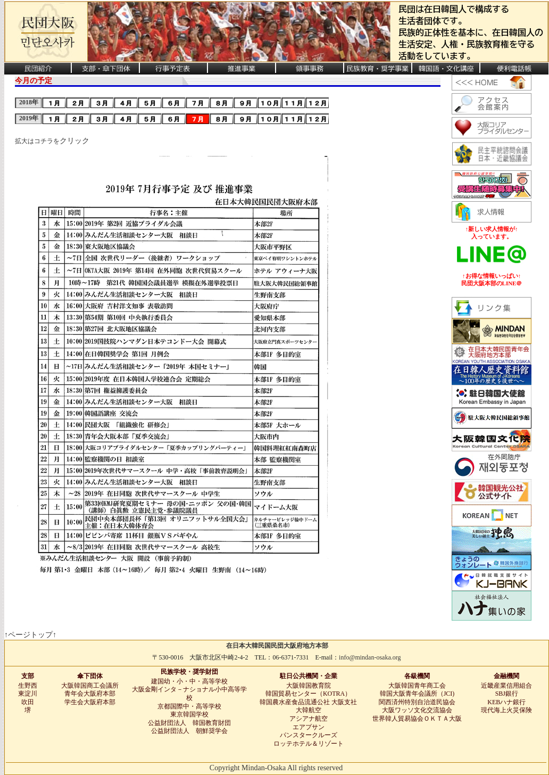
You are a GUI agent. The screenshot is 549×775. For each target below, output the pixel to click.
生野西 (27, 685)
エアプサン (309, 727)
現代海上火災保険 (506, 710)
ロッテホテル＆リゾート (308, 743)
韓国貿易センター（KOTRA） (308, 693)
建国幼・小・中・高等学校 (189, 681)
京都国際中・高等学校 (189, 706)
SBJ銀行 (506, 693)
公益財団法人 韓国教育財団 (189, 723)
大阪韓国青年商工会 (417, 685)
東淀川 (27, 693)
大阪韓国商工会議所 (90, 685)
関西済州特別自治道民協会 (417, 702)
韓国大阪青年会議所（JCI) (417, 693)
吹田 (27, 702)
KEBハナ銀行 (506, 702)
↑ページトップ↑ (30, 635)
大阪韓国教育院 (308, 685)
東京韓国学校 (189, 714)
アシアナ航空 (308, 718)
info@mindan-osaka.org (370, 657)
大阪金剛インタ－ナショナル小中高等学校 (189, 694)
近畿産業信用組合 (506, 685)
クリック (74, 141)
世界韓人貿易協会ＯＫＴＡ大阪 (417, 718)
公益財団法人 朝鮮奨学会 (189, 731)
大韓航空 (308, 710)
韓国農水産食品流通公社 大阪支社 (308, 702)
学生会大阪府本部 (89, 702)
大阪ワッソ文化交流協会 (417, 710)
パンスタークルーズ (308, 735)
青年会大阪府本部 (89, 693)
